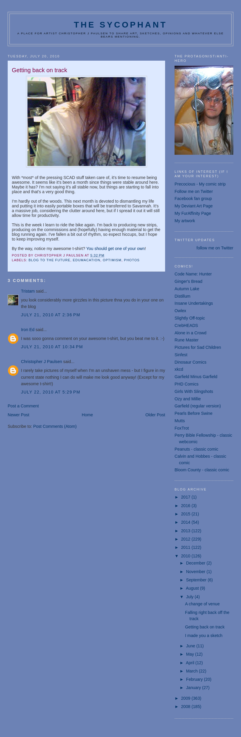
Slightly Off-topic (190, 318)
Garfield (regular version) (198, 406)
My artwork (185, 220)
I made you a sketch (204, 635)
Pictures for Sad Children (198, 347)
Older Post (155, 414)
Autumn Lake (187, 288)
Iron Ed (28, 329)
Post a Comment (23, 406)
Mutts (180, 420)
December (196, 563)
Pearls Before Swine (193, 413)
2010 (186, 556)
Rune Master (186, 340)
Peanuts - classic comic (196, 449)
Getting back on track (205, 627)
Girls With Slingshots (194, 391)
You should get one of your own (115, 248)
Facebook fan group (193, 198)
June (191, 646)
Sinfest (181, 354)
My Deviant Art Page (194, 206)
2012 (186, 539)
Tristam (28, 291)
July (190, 596)
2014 (186, 522)
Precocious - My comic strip (200, 184)
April (190, 662)
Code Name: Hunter (193, 274)
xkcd (179, 369)
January (194, 687)
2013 (186, 530)
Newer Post (18, 414)
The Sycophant (120, 24)
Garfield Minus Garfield (196, 376)
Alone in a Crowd (190, 332)
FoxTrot (182, 428)
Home (87, 414)
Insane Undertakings (194, 303)
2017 (186, 497)
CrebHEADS (186, 325)
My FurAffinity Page (193, 213)
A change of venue (202, 603)
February (195, 679)
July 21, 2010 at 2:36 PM (50, 314)
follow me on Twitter (214, 248)
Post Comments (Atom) (54, 426)
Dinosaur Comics (190, 362)
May (190, 654)
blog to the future (49, 260)
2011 (186, 547)
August (193, 588)
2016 (186, 505)
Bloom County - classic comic (202, 469)
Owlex (180, 310)
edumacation (86, 260)
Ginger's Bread (188, 281)
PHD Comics (186, 384)
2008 (186, 706)
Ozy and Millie (188, 398)
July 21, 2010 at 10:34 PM (52, 346)
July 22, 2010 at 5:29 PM (50, 392)
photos (132, 260)
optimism (112, 260)
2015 (186, 514)
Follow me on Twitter (194, 191)
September (197, 580)
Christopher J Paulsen (41, 361)
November (196, 571)
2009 (186, 698)
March (192, 671)
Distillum (182, 296)
